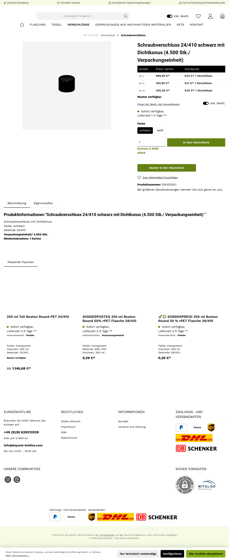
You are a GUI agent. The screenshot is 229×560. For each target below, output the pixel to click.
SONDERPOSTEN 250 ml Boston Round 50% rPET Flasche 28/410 (109, 339)
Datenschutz (69, 437)
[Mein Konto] (210, 26)
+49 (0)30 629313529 (21, 432)
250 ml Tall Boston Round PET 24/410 (38, 337)
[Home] (25, 45)
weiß (160, 151)
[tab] (17, 223)
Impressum (68, 426)
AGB (63, 432)
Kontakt (123, 421)
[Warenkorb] (221, 26)
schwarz (145, 151)
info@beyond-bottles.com (23, 445)
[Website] (17, 480)
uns (219, 210)
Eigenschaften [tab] (43, 223)
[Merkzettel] (198, 26)
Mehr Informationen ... (18, 555)
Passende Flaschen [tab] (21, 282)
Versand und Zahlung (132, 426)
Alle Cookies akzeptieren (205, 553)
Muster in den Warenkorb (166, 188)
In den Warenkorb (196, 163)
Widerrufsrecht (70, 421)
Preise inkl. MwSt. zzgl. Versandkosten (158, 124)
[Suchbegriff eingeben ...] (93, 26)
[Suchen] (140, 26)
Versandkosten (107, 535)
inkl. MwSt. (178, 26)
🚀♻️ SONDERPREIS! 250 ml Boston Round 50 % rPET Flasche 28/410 (188, 339)
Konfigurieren (172, 553)
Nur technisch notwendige (138, 553)
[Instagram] (8, 480)
